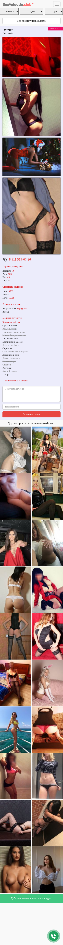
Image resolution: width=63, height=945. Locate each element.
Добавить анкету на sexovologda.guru (31, 898)
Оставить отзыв (31, 414)
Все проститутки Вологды (31, 20)
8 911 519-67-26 (20, 259)
